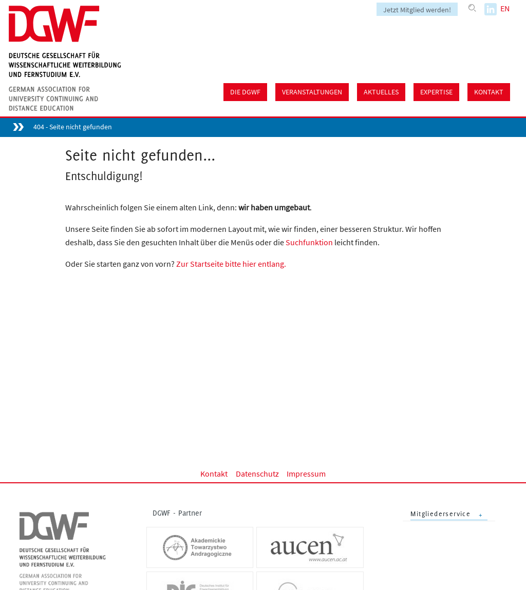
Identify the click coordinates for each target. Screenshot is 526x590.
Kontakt (488, 91)
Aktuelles (381, 91)
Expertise (436, 91)
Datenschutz (257, 473)
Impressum (306, 473)
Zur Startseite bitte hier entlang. (231, 264)
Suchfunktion (309, 242)
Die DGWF (245, 91)
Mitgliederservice (440, 514)
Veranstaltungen (312, 91)
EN (505, 8)
